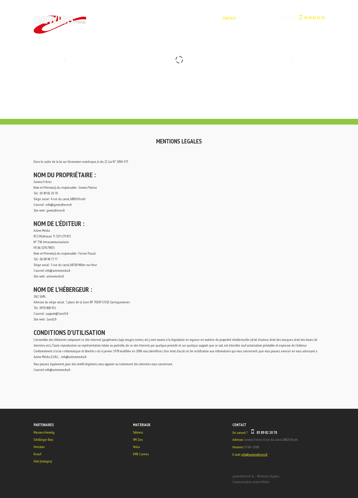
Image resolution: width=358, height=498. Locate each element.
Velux (136, 447)
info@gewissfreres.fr (59, 204)
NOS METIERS (156, 18)
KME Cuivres (141, 454)
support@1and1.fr (57, 313)
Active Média (261, 482)
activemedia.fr (55, 276)
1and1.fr (51, 319)
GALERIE (208, 18)
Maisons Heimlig (44, 432)
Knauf (37, 454)
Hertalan (39, 447)
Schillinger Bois (43, 439)
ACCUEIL (132, 18)
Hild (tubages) (43, 461)
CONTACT (229, 18)
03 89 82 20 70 (314, 17)
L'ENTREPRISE (184, 18)
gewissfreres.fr (55, 210)
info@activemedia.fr (57, 270)
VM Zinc (138, 439)
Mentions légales (268, 476)
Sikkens (138, 432)
